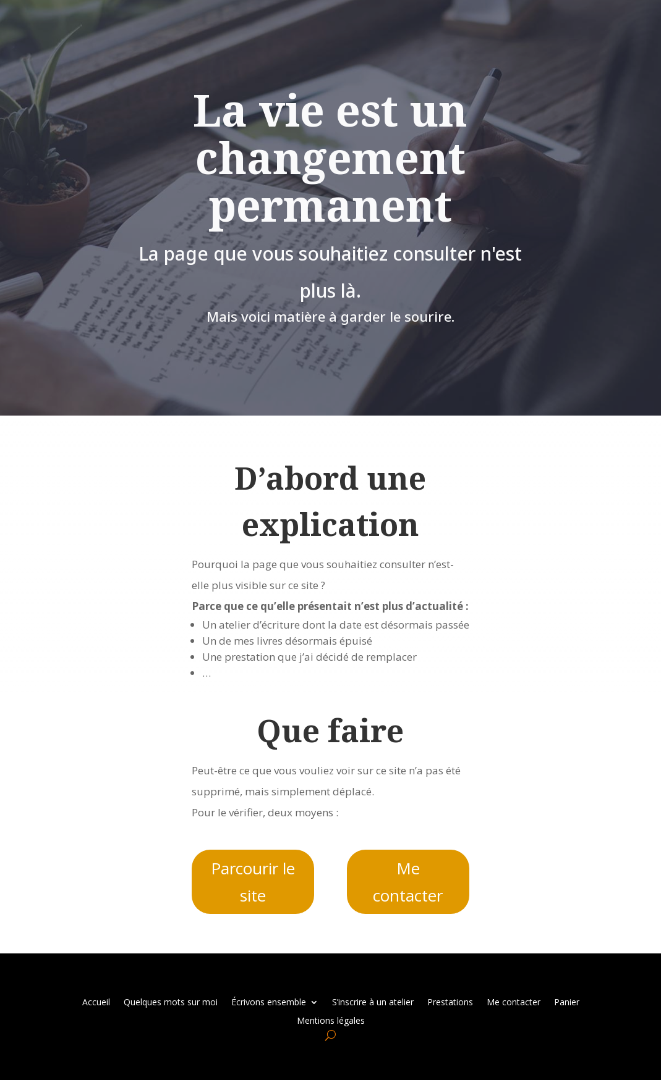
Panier (566, 1001)
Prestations (450, 1001)
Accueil (96, 1001)
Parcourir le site (253, 881)
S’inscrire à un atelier (373, 1001)
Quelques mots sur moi (171, 1001)
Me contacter (408, 881)
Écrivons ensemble (268, 1001)
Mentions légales (331, 1020)
